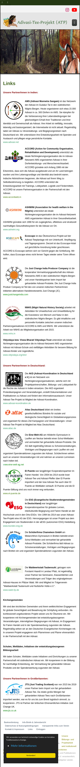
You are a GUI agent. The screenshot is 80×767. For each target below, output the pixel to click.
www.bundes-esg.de (13, 526)
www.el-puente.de (11, 493)
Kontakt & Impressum (14, 729)
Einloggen (40, 729)
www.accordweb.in (12, 197)
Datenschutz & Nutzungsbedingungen (22, 726)
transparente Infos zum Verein (55, 726)
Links (30, 729)
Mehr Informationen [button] (24, 746)
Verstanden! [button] (30, 755)
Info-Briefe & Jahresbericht (34, 722)
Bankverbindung (11, 722)
